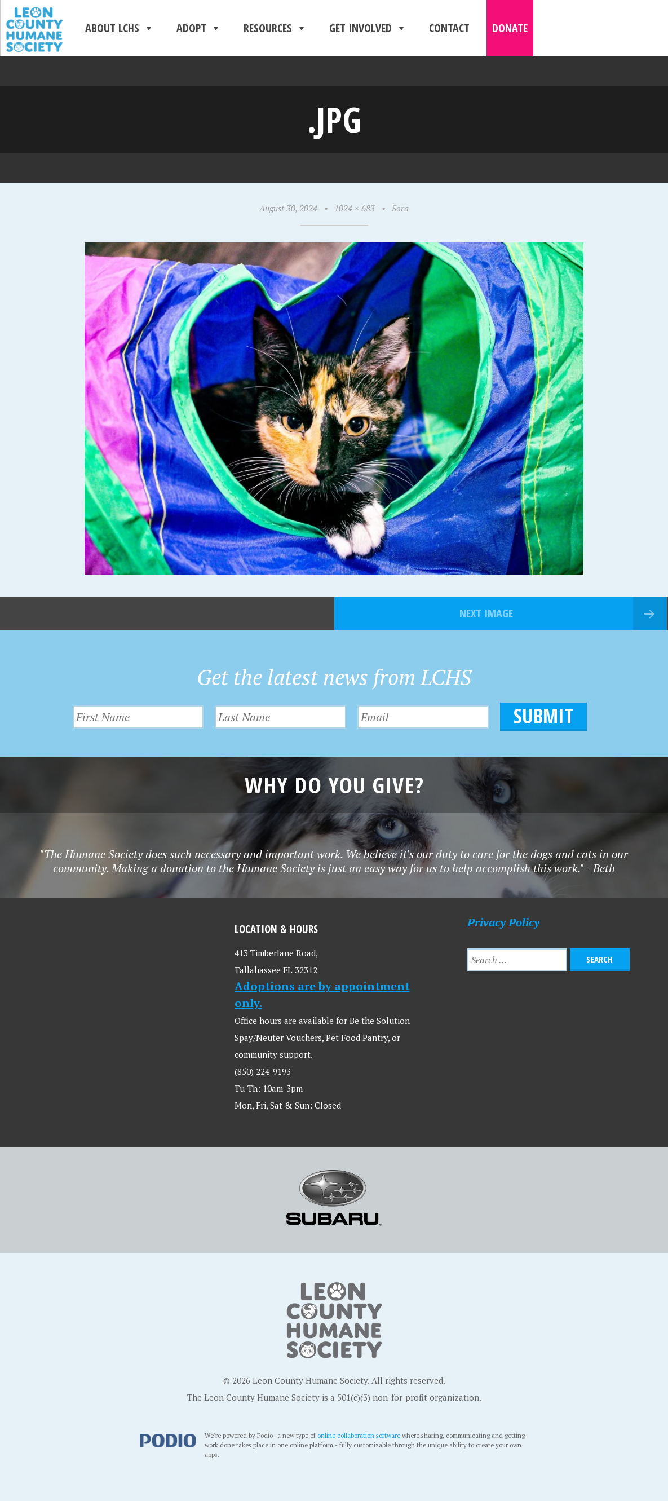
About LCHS (119, 28)
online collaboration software (359, 1435)
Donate (510, 28)
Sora (400, 208)
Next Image (486, 613)
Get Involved (367, 28)
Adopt (198, 28)
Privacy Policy (503, 922)
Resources (275, 28)
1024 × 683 (354, 208)
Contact (449, 28)
